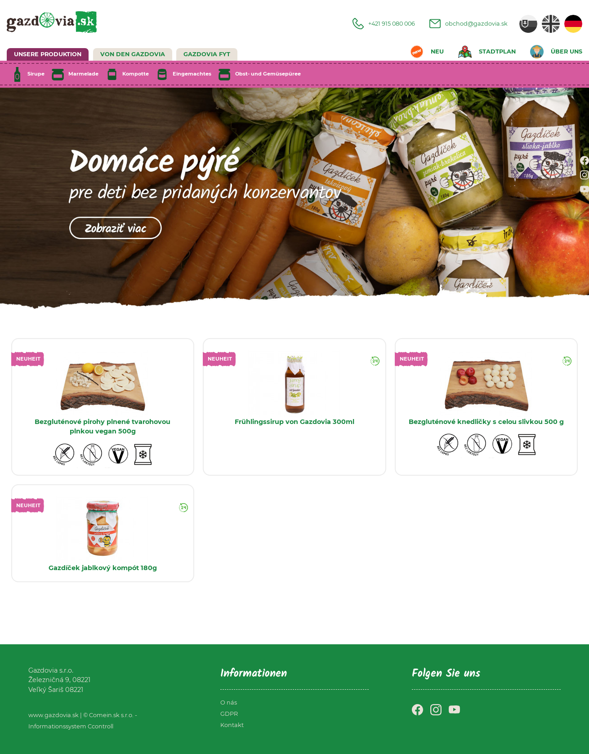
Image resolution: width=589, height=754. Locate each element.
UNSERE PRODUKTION (47, 54)
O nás (228, 702)
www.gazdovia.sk (53, 715)
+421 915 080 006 (384, 23)
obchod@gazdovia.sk (468, 23)
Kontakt (232, 725)
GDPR (229, 713)
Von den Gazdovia (132, 54)
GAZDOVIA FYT (206, 54)
